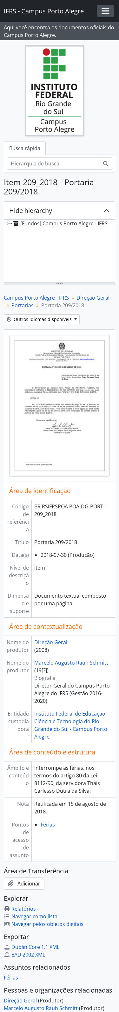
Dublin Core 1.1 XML (31, 946)
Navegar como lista (30, 916)
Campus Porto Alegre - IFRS (36, 297)
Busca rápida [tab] (24, 148)
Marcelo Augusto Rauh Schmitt (71, 662)
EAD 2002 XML (24, 954)
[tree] (59, 251)
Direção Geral (92, 297)
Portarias (22, 305)
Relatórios (20, 908)
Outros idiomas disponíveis (40, 319)
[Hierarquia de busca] (53, 163)
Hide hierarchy (30, 210)
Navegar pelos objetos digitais (43, 924)
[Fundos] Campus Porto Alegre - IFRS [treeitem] (60, 223)
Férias (48, 824)
